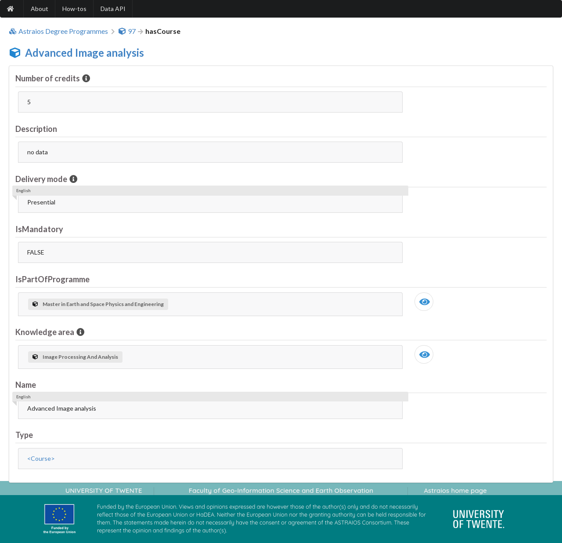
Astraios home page (455, 490)
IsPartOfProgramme (52, 279)
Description (36, 129)
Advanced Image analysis (84, 52)
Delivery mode (41, 179)
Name (25, 385)
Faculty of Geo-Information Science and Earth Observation (281, 490)
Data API (113, 8)
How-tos (74, 8)
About (39, 8)
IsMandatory (39, 229)
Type (24, 435)
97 (127, 31)
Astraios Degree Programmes (58, 31)
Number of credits (48, 78)
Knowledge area (45, 332)
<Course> (41, 458)
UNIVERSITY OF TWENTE (103, 490)
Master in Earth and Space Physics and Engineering (98, 304)
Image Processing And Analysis (75, 356)
